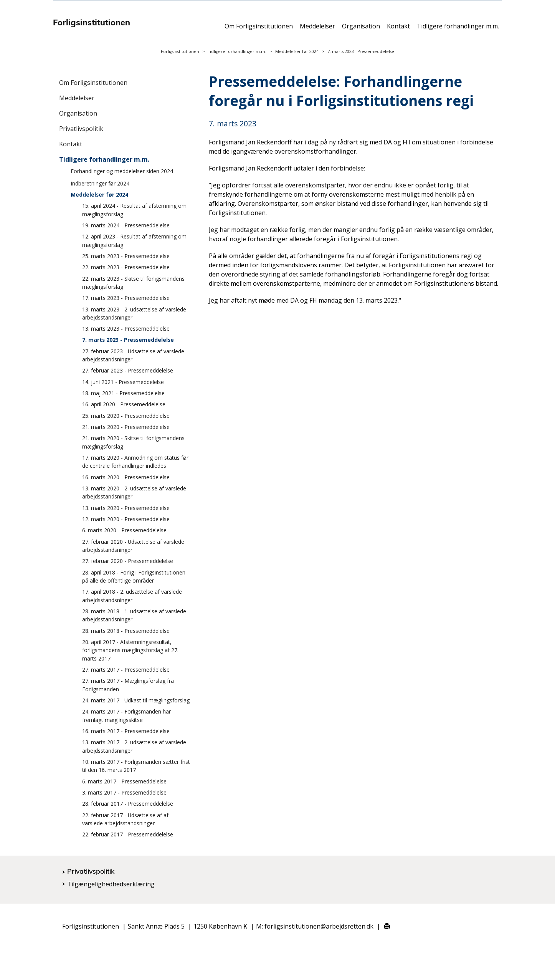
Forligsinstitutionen (180, 51)
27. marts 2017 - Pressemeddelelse (126, 669)
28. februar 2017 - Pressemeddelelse (127, 803)
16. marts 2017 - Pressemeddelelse (126, 731)
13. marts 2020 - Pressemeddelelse (126, 508)
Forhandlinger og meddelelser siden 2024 (122, 171)
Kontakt (398, 29)
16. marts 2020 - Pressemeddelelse (126, 477)
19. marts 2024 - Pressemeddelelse (126, 225)
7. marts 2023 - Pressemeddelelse (128, 339)
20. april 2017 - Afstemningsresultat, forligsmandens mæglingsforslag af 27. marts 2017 (130, 650)
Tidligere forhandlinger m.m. (458, 29)
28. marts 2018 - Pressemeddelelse (126, 630)
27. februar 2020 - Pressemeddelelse (127, 561)
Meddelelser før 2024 (297, 51)
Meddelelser (317, 29)
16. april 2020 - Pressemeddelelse (123, 404)
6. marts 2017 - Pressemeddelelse (124, 781)
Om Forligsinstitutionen (259, 29)
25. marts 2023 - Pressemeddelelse (126, 256)
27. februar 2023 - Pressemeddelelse (127, 370)
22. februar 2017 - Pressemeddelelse (127, 834)
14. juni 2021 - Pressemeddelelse (123, 382)
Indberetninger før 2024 (100, 183)
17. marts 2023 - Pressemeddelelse (126, 297)
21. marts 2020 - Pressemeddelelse (126, 426)
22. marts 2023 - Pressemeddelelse (126, 267)
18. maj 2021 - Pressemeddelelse (123, 393)
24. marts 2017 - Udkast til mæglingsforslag (136, 700)
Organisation (361, 29)
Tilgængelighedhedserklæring (111, 884)
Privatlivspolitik (81, 128)
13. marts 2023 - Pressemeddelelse (126, 328)
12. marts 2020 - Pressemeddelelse (126, 519)
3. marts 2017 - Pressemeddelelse (124, 792)
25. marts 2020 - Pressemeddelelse (126, 415)
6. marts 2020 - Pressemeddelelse (124, 530)
